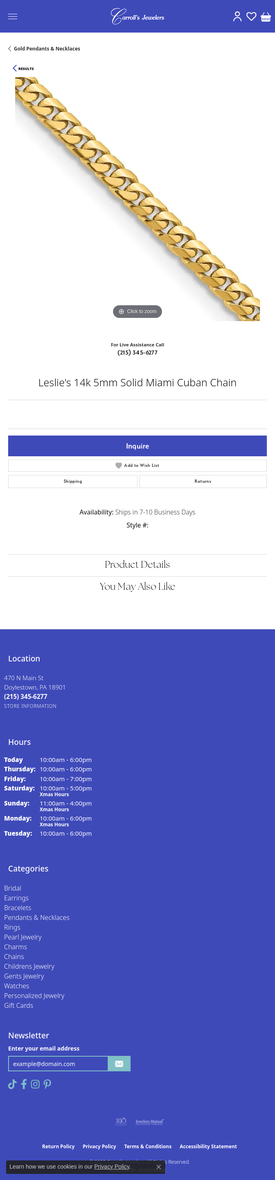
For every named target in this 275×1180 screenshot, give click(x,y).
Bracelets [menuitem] (17, 907)
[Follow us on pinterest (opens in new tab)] (47, 1084)
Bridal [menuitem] (12, 888)
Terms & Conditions (148, 1146)
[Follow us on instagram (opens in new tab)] (35, 1084)
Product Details (137, 565)
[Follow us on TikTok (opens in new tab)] (12, 1084)
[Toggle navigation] (12, 16)
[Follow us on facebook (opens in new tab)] (24, 1084)
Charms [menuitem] (15, 946)
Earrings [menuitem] (16, 897)
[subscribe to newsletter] (119, 1064)
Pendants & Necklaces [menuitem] (36, 917)
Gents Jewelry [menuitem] (24, 976)
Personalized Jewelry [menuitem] (34, 995)
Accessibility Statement (208, 1146)
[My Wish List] (251, 16)
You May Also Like (137, 587)
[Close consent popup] (158, 1167)
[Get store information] (30, 706)
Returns (203, 481)
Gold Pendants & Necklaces (47, 48)
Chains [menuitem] (14, 956)
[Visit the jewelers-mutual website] (149, 1122)
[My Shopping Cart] (266, 16)
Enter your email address (44, 1048)
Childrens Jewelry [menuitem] (29, 966)
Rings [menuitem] (12, 927)
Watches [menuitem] (16, 985)
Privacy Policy (99, 1146)
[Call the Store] (25, 696)
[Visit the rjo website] (121, 1122)
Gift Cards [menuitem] (18, 1005)
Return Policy (58, 1146)
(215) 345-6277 (138, 352)
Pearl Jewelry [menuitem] (23, 937)
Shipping (73, 481)
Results (26, 68)
